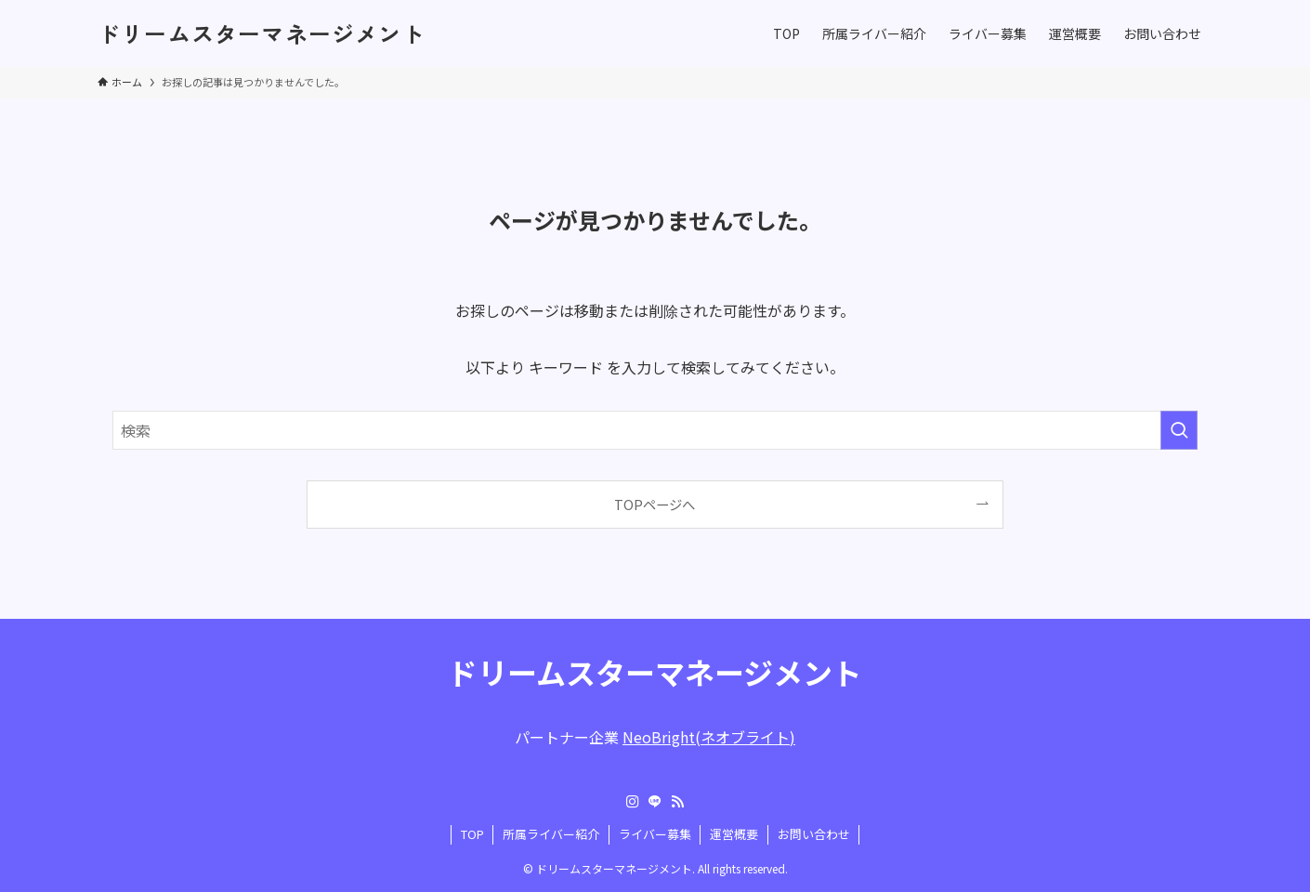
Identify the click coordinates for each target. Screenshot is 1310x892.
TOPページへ (654, 504)
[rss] (677, 802)
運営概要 (734, 834)
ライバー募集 (655, 834)
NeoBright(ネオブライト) (708, 737)
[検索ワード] (655, 430)
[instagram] (632, 802)
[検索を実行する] (1179, 430)
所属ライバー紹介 (551, 834)
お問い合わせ (814, 834)
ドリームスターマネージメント (262, 33)
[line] (655, 802)
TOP (472, 834)
